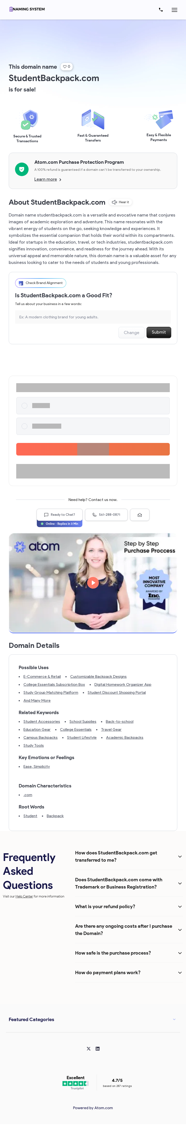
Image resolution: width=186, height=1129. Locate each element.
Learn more (47, 179)
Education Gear (37, 729)
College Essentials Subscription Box (54, 684)
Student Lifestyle (82, 737)
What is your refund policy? (105, 906)
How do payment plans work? (107, 972)
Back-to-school (119, 721)
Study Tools (33, 745)
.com (27, 795)
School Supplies (83, 721)
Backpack (55, 816)
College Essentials (76, 729)
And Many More (37, 700)
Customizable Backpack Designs (98, 676)
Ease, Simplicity (36, 766)
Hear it (120, 202)
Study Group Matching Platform (50, 692)
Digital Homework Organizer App (122, 684)
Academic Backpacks (124, 737)
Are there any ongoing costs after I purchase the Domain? (123, 929)
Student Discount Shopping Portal (117, 692)
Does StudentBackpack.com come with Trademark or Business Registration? (118, 883)
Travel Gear (111, 729)
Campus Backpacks (40, 737)
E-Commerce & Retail (42, 676)
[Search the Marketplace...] (93, 317)
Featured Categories (31, 1019)
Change (131, 332)
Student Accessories (41, 721)
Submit (159, 332)
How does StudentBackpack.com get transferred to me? (116, 856)
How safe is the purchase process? (113, 953)
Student (30, 816)
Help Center (24, 896)
